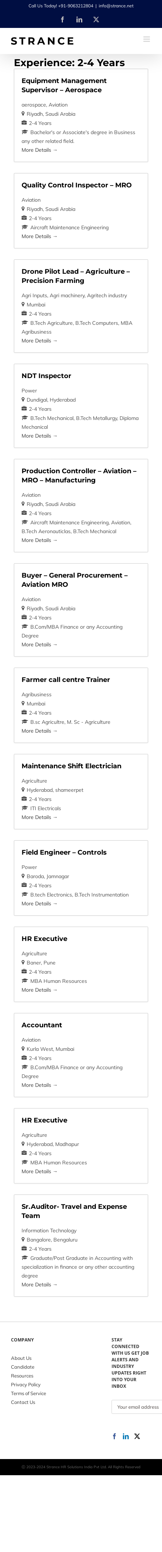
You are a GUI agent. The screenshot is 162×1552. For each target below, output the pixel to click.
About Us (21, 1358)
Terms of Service (28, 1393)
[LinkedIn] (126, 1436)
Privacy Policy (26, 1384)
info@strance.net (116, 5)
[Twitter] (137, 1436)
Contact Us (23, 1402)
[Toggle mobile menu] (147, 39)
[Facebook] (114, 1436)
